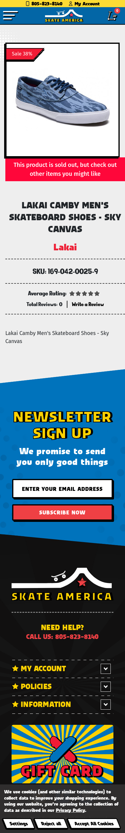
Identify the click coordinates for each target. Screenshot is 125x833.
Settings (18, 823)
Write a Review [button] (88, 304)
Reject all (51, 823)
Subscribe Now (62, 512)
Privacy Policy (70, 809)
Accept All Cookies (94, 823)
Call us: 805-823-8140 (62, 636)
